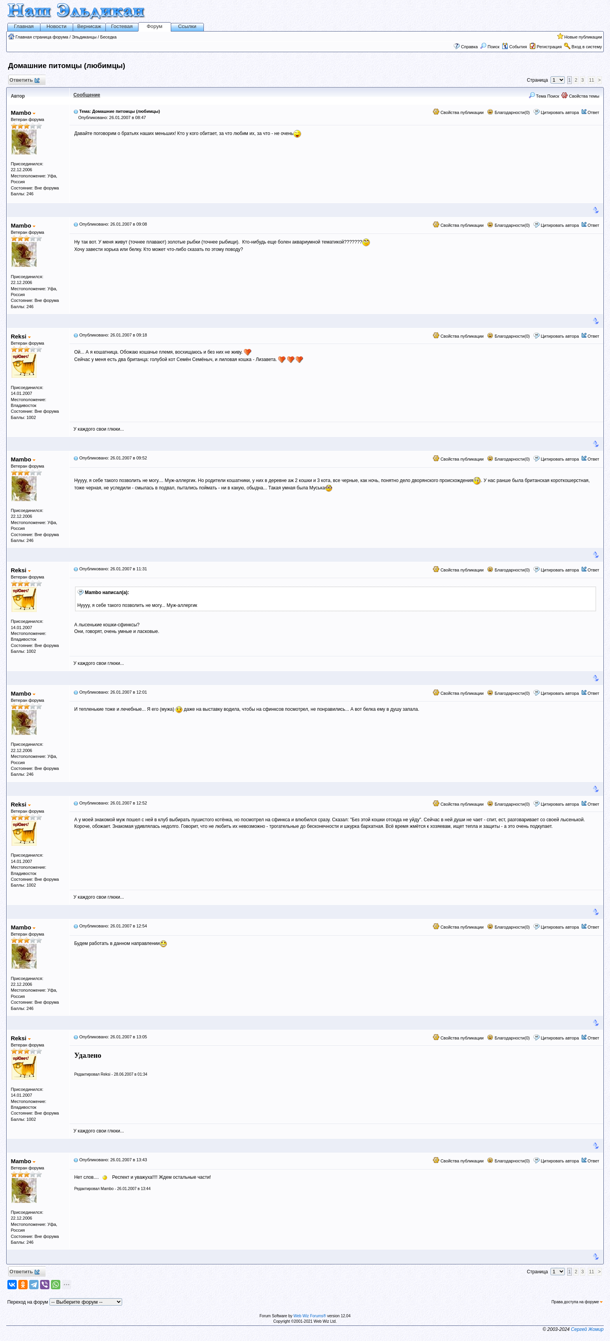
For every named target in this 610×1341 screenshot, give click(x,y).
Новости (56, 26)
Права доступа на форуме (577, 1302)
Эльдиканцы (84, 37)
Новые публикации (583, 37)
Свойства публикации (458, 112)
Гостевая (122, 26)
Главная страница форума (42, 37)
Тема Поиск (544, 96)
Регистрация (549, 46)
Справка (469, 46)
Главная (24, 26)
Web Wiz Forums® (309, 1316)
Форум (155, 26)
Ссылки (187, 26)
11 (591, 80)
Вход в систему (586, 46)
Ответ (593, 112)
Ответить (24, 80)
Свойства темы (580, 96)
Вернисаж (89, 26)
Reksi (21, 336)
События (514, 46)
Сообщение (87, 95)
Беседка (108, 37)
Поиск (490, 46)
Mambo (23, 112)
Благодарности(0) (508, 112)
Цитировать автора (560, 112)
